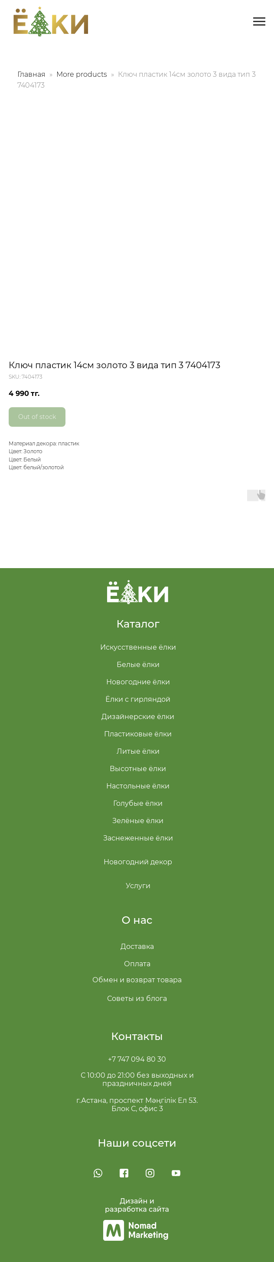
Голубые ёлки (138, 803)
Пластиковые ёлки (138, 734)
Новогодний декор (138, 862)
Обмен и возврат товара (137, 980)
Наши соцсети (137, 1143)
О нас (137, 920)
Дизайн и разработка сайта (137, 1205)
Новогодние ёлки (138, 682)
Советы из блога (137, 998)
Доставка (137, 946)
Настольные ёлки (138, 786)
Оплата (137, 964)
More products (82, 74)
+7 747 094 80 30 (137, 1059)
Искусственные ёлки (138, 647)
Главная (31, 74)
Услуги (138, 886)
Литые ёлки (138, 751)
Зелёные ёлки (137, 821)
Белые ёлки (138, 664)
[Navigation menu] (259, 21)
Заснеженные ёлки (138, 838)
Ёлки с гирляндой (137, 699)
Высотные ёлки (138, 769)
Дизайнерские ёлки (137, 717)
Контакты (137, 1036)
